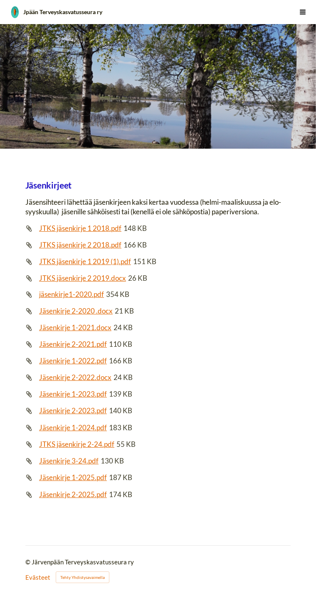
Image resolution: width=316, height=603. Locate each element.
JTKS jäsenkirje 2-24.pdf (76, 444)
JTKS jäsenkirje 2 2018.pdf (80, 244)
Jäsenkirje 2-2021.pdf (73, 344)
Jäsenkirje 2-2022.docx (75, 377)
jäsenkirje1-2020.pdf (71, 294)
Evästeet (37, 577)
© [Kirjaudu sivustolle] (28, 562)
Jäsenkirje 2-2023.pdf (73, 410)
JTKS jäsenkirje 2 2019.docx (82, 278)
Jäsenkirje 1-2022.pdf (73, 360)
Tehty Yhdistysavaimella (82, 577)
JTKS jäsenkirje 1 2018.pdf (80, 228)
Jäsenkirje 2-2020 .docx (76, 310)
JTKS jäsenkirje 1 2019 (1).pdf (85, 261)
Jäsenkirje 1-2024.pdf (73, 427)
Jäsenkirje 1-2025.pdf (73, 477)
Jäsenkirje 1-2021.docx (75, 327)
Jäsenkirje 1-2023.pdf (73, 394)
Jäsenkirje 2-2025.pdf (73, 494)
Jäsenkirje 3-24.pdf (69, 460)
